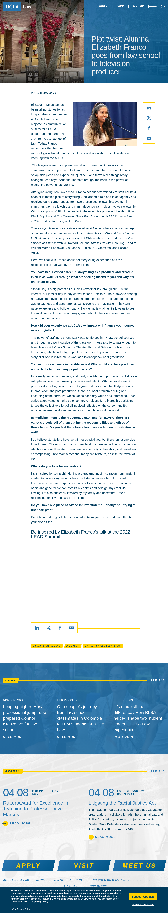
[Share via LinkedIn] (149, 107)
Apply (95, 6)
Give (112, 6)
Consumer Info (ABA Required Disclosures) (126, 880)
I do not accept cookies (143, 904)
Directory (98, 886)
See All (157, 680)
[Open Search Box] (163, 6)
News (40, 880)
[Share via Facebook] (149, 128)
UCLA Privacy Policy (20, 909)
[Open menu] (151, 6)
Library (76, 880)
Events (57, 880)
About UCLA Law (16, 880)
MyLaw (130, 6)
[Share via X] (149, 118)
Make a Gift (73, 886)
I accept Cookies (143, 896)
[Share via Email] (149, 138)
